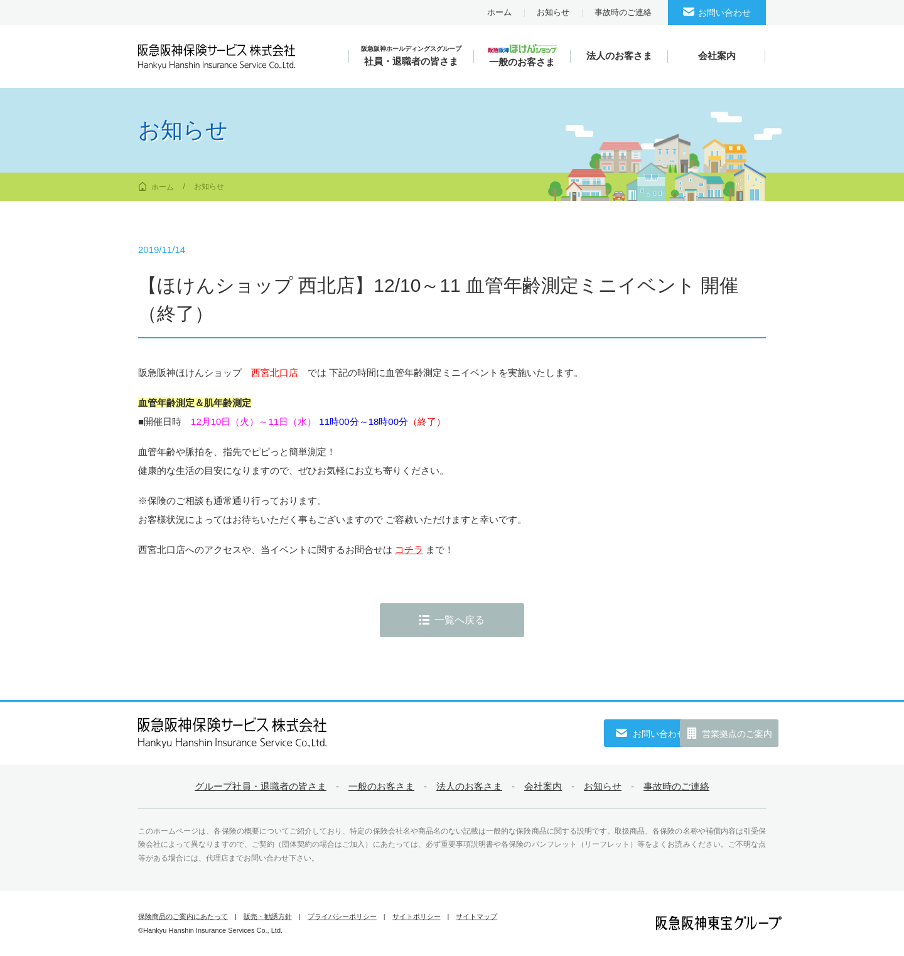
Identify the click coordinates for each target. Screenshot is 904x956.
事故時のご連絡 (623, 12)
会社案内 (543, 786)
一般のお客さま (381, 786)
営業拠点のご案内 (722, 734)
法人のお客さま (469, 786)
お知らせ (553, 12)
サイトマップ (476, 916)
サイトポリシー (416, 916)
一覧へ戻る (459, 620)
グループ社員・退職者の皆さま (260, 786)
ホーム (499, 12)
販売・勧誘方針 (268, 916)
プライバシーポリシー (342, 916)
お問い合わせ (724, 13)
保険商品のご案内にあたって (183, 916)
